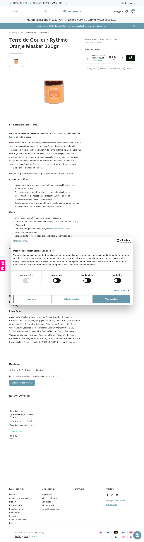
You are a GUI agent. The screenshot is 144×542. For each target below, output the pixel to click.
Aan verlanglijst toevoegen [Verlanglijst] (109, 68)
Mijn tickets (47, 502)
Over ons (13, 494)
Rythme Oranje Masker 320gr (21, 416)
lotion (12, 137)
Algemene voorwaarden (20, 498)
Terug (13, 33)
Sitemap (12, 516)
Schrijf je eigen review (22, 383)
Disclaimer (13, 502)
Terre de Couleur (112, 39)
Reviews (35, 125)
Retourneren (14, 512)
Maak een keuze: (93, 49)
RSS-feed (33, 536)
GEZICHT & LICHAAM (86, 20)
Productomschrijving (19, 125)
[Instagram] (112, 495)
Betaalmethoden (16, 509)
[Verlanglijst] (126, 11)
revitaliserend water (60, 229)
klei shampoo (59, 133)
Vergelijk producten (50, 509)
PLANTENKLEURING (67, 20)
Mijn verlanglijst (48, 505)
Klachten (13, 523)
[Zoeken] (29, 11)
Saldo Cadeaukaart (17, 520)
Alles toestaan (111, 299)
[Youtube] (117, 495)
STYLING (53, 20)
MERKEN (31, 20)
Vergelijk (90, 68)
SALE (113, 20)
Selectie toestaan (72, 299)
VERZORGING (42, 20)
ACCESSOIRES (103, 20)
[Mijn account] (118, 11)
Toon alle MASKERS (93, 42)
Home (21, 33)
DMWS (18, 536)
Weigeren (32, 299)
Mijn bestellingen (49, 498)
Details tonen (119, 290)
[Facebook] (107, 495)
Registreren (47, 494)
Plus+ (26, 536)
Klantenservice (128, 3)
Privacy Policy (15, 505)
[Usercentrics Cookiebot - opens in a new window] (119, 241)
